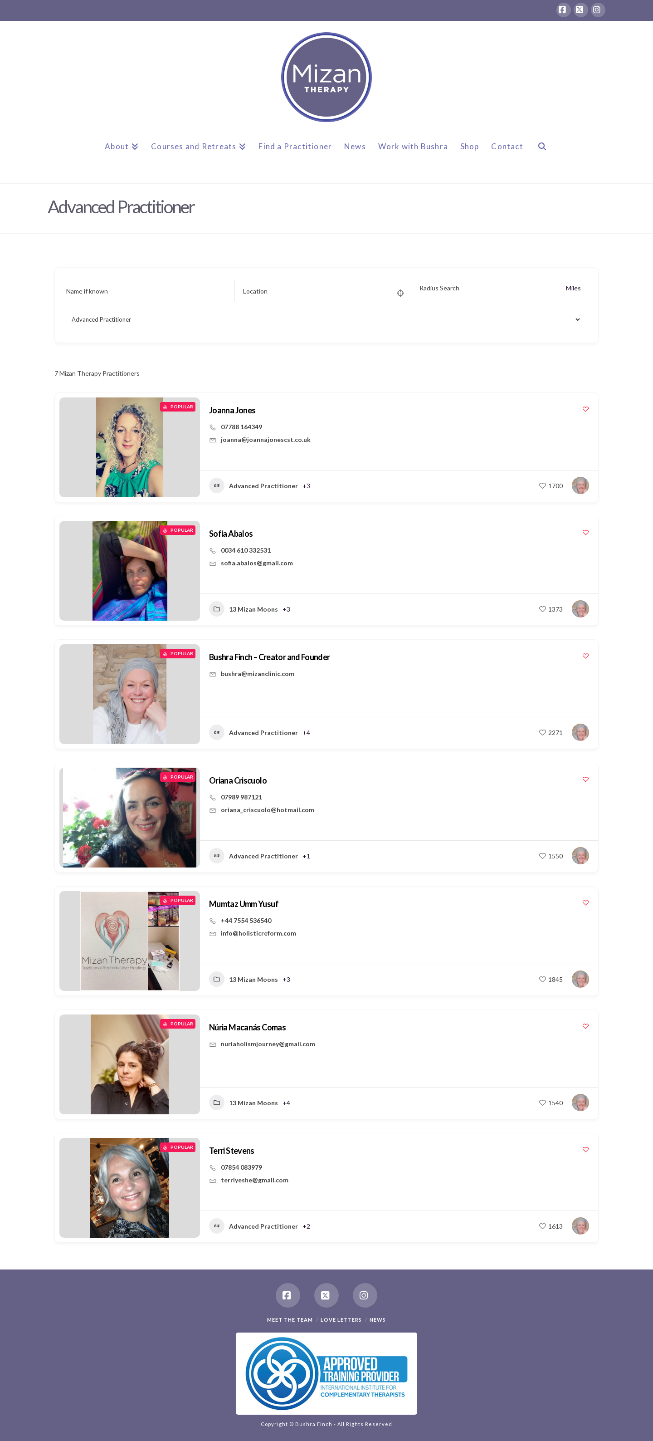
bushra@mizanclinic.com (257, 673)
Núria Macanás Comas (247, 1027)
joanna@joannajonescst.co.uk (266, 439)
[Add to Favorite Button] (585, 409)
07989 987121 (241, 797)
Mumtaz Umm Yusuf (243, 904)
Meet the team (290, 1320)
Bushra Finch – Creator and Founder (269, 657)
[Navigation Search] (542, 153)
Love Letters (341, 1320)
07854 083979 (241, 1167)
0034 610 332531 (246, 550)
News (378, 1320)
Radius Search (439, 288)
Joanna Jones (232, 410)
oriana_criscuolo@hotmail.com (267, 810)
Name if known (87, 291)
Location (255, 291)
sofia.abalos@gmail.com (257, 563)
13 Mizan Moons (243, 609)
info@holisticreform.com (258, 933)
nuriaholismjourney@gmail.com (268, 1044)
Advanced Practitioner (253, 485)
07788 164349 (241, 427)
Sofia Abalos (231, 534)
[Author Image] (580, 485)
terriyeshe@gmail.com (254, 1180)
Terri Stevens (231, 1151)
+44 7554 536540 (246, 920)
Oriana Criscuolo (238, 780)
